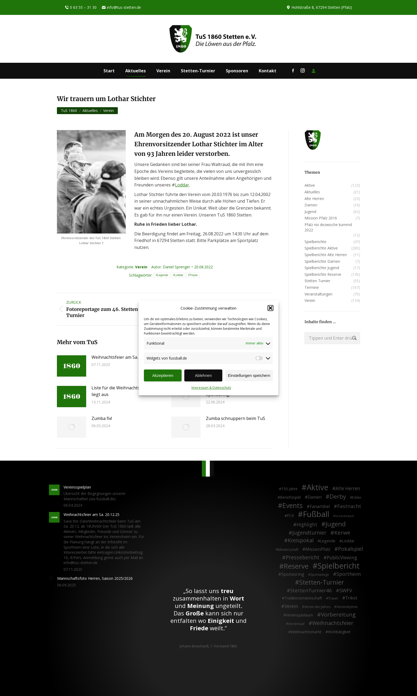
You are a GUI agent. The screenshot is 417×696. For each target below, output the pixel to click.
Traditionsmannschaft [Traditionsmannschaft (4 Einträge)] (303, 598)
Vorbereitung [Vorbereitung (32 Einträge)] (338, 614)
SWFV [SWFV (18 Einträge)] (345, 590)
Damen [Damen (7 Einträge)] (315, 497)
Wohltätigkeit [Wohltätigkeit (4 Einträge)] (339, 631)
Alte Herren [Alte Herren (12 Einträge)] (348, 488)
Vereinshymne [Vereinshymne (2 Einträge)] (347, 607)
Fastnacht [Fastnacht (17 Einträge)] (349, 506)
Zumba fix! (101, 418)
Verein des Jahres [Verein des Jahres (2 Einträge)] (317, 607)
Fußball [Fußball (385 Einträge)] (316, 514)
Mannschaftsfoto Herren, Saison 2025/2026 (95, 578)
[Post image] (71, 366)
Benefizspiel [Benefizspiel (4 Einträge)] (290, 497)
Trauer (194, 275)
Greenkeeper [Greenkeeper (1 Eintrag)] (345, 516)
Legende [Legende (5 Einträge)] (327, 540)
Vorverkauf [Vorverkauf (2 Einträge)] (296, 624)
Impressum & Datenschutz (211, 388)
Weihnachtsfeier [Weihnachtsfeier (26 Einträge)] (332, 623)
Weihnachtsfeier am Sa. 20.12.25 (123, 357)
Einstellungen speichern (249, 375)
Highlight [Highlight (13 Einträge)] (307, 524)
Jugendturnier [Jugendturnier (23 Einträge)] (309, 532)
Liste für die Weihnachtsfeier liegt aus (120, 391)
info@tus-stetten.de (121, 7)
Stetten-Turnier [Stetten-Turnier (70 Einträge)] (321, 582)
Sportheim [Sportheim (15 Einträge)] (348, 574)
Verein (141, 266)
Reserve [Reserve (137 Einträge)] (296, 566)
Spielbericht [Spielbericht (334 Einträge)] (339, 565)
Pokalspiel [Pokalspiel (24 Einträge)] (350, 549)
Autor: (170, 266)
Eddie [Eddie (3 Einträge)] (356, 497)
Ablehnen (203, 375)
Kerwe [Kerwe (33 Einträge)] (342, 532)
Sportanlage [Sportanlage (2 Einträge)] (319, 574)
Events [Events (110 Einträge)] (292, 505)
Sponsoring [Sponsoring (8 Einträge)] (292, 574)
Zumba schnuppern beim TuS (235, 418)
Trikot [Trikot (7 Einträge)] (351, 598)
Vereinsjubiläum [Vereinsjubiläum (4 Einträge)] (299, 615)
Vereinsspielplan (77, 487)
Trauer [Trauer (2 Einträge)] (333, 598)
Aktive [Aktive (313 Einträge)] (317, 487)
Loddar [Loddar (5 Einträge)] (348, 540)
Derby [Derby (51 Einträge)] (338, 496)
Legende (162, 275)
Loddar (182, 185)
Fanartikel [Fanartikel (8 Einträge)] (320, 506)
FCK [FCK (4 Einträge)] (290, 515)
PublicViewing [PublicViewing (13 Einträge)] (342, 557)
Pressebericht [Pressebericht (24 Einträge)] (302, 557)
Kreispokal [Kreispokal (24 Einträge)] (301, 540)
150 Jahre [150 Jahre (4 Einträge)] (289, 488)
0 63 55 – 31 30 (81, 7)
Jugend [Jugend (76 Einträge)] (336, 524)
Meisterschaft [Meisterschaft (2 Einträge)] (288, 549)
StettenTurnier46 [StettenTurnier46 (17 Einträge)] (311, 590)
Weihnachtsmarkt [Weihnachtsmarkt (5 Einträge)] (306, 631)
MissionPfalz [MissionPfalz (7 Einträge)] (317, 549)
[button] (270, 308)
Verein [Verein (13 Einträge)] (291, 606)
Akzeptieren (162, 375)
